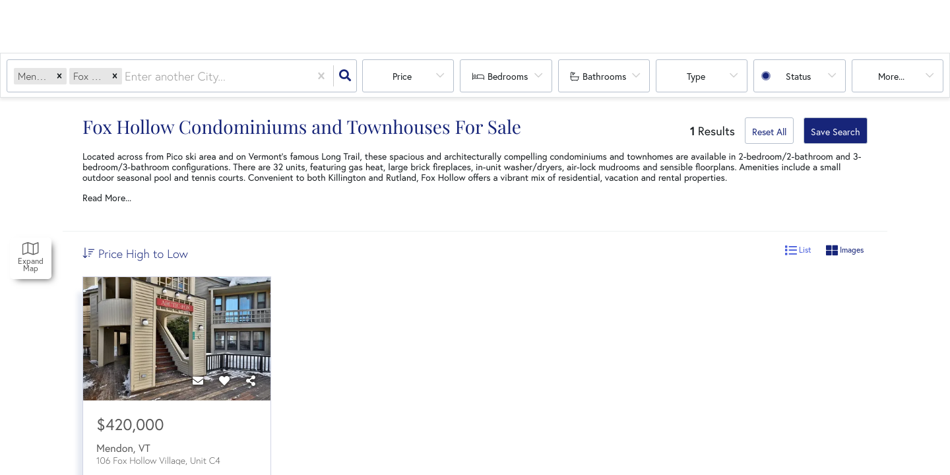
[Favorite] (224, 380)
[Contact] (198, 380)
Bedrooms (508, 76)
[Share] (251, 380)
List (798, 251)
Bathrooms (604, 76)
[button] (59, 76)
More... (891, 76)
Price (402, 76)
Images (845, 251)
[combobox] (126, 76)
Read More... (106, 198)
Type (696, 76)
